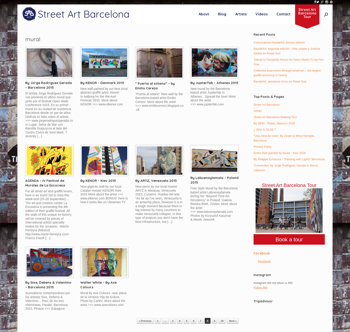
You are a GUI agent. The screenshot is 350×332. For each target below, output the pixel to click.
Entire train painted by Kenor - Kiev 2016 (280, 153)
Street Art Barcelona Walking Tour (275, 117)
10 (222, 321)
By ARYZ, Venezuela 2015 (156, 180)
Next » (232, 321)
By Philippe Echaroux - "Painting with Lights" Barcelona (289, 159)
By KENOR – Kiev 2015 (98, 180)
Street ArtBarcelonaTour (307, 13)
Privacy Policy (263, 146)
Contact (284, 14)
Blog (222, 14)
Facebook (262, 253)
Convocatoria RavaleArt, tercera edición (279, 42)
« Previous (145, 321)
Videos (262, 14)
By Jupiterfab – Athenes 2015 (214, 83)
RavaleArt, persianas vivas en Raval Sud (280, 81)
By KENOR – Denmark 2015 (102, 83)
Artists (241, 14)
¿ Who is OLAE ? (265, 129)
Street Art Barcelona (266, 104)
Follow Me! (261, 287)
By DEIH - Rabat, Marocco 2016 (274, 123)
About (204, 14)
